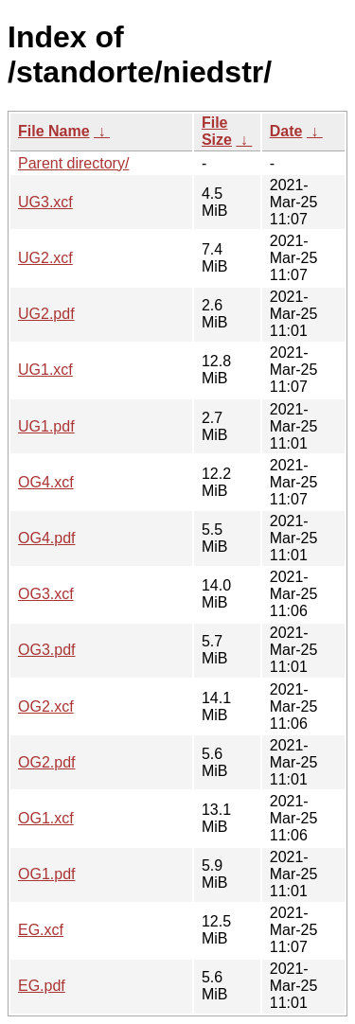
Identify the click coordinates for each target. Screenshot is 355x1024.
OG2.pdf (46, 762)
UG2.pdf (46, 314)
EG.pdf (41, 986)
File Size (217, 131)
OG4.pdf (46, 538)
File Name (54, 131)
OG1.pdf (46, 874)
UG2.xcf (45, 258)
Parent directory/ (73, 163)
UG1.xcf (45, 370)
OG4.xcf (46, 482)
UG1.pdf (46, 426)
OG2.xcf (46, 706)
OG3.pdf (46, 650)
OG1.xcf (46, 818)
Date (286, 131)
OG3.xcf (46, 594)
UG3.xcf (45, 202)
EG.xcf (40, 930)
